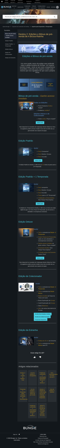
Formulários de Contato (41, 7)
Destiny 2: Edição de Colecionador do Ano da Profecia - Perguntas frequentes (42, 393)
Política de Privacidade (43, 438)
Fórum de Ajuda (33, 7)
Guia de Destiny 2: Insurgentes (32, 374)
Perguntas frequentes (40, 319)
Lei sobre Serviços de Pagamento (43, 440)
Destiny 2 (14, 7)
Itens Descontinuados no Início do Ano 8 (52, 375)
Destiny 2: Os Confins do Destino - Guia (22, 376)
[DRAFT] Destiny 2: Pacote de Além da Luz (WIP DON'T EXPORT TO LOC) (42, 410)
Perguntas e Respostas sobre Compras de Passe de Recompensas (23, 394)
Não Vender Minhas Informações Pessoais (43, 442)
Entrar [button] (53, 7)
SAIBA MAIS (24, 84)
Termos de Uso (43, 436)
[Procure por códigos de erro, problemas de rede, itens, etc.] (30, 17)
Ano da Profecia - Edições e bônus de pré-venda (32, 392)
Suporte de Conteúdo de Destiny (20, 26)
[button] (34, 357)
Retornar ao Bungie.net (43, 443)
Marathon (20, 7)
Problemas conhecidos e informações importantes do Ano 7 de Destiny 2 (32, 410)
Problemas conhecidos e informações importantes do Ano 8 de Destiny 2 (42, 377)
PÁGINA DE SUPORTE (50, 85)
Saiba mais (40, 122)
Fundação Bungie (27, 7)
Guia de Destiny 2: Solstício (52, 391)
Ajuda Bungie (6, 26)
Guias (48, 7)
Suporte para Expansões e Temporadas (42, 26)
